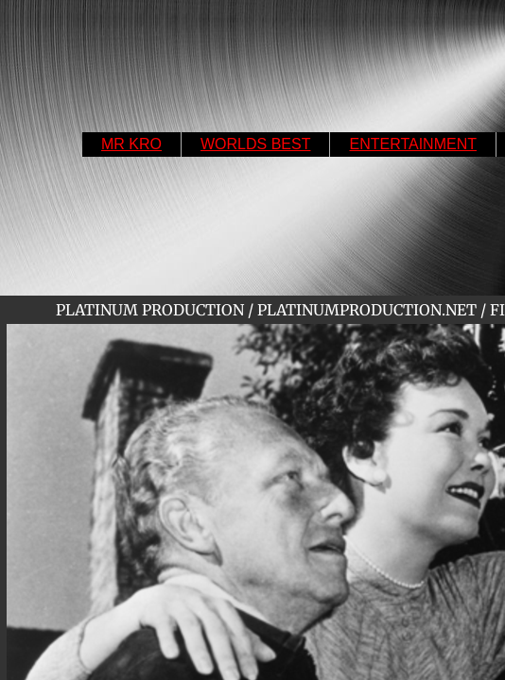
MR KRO (131, 144)
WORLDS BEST (255, 144)
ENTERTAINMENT (413, 144)
